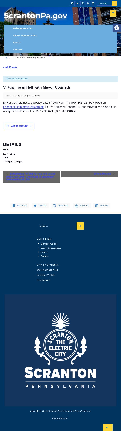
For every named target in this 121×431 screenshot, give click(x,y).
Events (16, 42)
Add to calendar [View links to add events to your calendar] (19, 126)
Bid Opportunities (23, 28)
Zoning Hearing (103, 173)
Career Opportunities (25, 35)
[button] (117, 28)
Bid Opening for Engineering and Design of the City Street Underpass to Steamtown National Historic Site (30, 176)
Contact (17, 49)
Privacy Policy (59, 418)
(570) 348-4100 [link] (43, 280)
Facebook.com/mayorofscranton (23, 106)
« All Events (10, 67)
